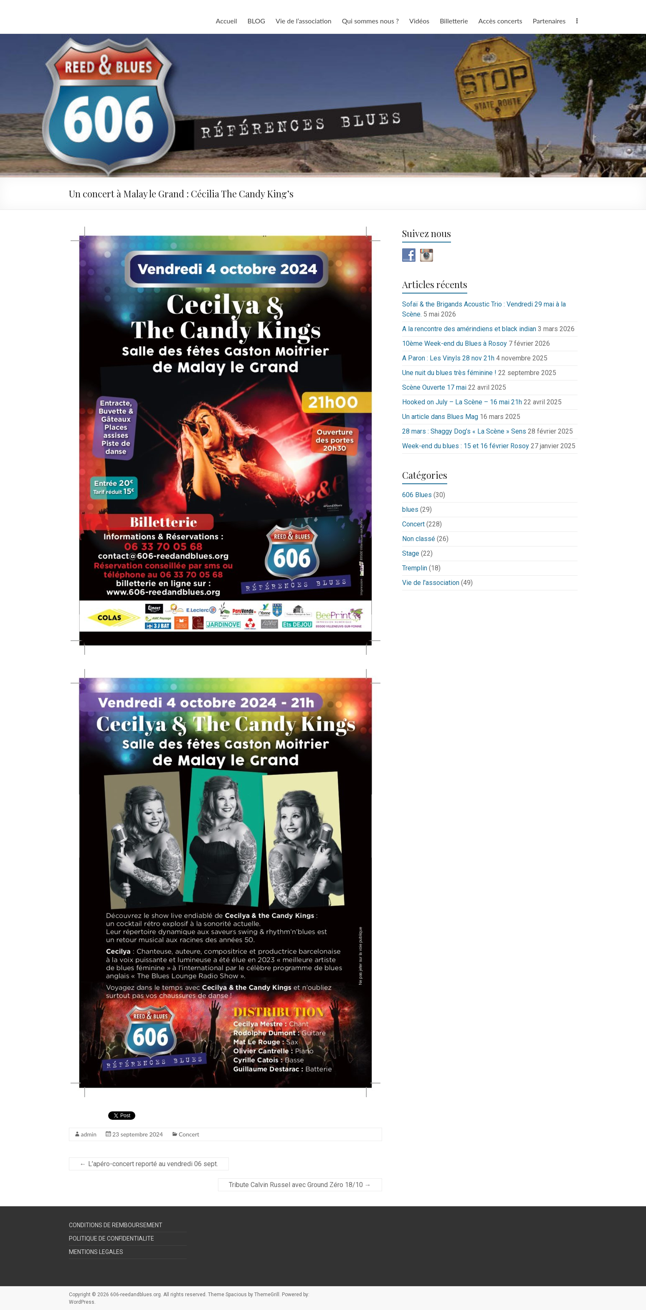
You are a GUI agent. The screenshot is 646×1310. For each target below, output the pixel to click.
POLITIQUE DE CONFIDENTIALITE (111, 1238)
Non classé (418, 539)
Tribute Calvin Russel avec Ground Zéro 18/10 (300, 1185)
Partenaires (549, 21)
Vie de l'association (430, 583)
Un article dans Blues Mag (440, 417)
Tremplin (414, 568)
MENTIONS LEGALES (96, 1252)
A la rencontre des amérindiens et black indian (469, 329)
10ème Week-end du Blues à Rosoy (454, 343)
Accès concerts (500, 21)
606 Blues (417, 495)
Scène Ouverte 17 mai (434, 387)
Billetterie (454, 21)
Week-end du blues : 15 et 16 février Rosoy (465, 446)
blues (410, 509)
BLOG (257, 21)
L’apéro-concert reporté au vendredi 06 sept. (149, 1164)
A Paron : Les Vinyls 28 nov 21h (448, 358)
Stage (410, 553)
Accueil (226, 21)
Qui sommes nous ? (370, 21)
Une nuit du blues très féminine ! (449, 373)
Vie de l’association (304, 21)
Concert (189, 1134)
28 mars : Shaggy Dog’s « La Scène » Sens (464, 431)
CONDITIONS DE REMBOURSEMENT (115, 1225)
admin (89, 1134)
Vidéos (419, 21)
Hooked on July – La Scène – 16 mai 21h (462, 402)
